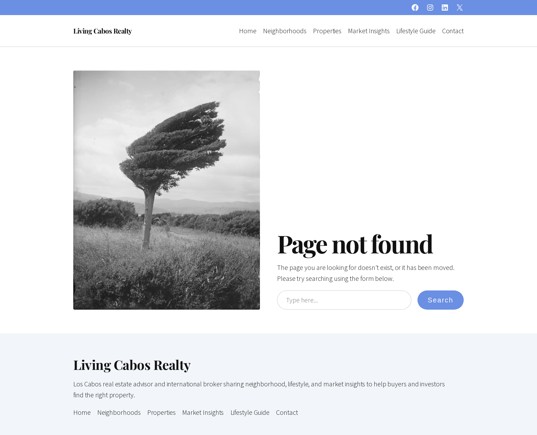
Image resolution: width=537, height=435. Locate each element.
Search (440, 300)
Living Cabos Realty (102, 30)
